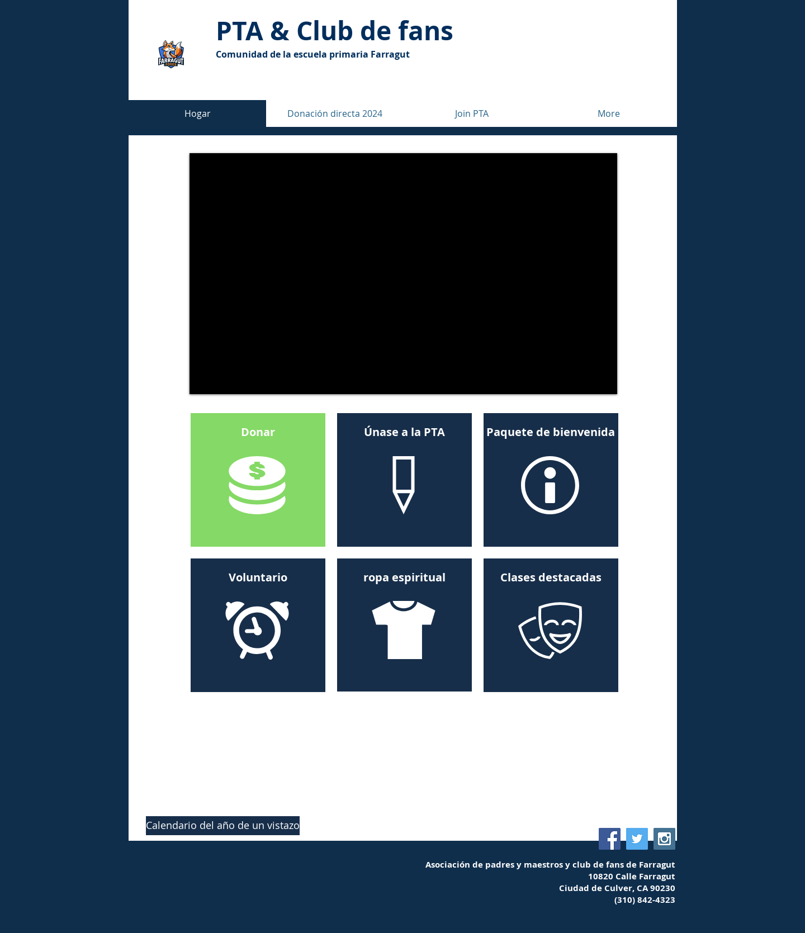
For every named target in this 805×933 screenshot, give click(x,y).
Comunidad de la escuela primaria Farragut (313, 54)
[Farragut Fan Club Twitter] (637, 839)
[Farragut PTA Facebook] (610, 839)
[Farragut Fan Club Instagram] (664, 839)
